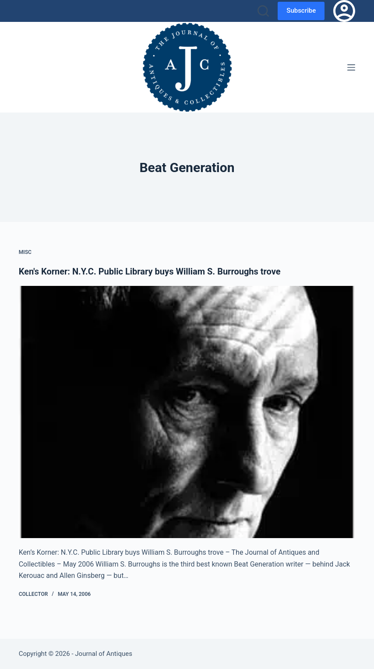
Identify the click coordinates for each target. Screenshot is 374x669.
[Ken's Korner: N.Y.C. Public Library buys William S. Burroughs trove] (187, 412)
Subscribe (301, 10)
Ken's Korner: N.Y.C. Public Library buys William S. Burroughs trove (150, 271)
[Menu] (351, 67)
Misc (25, 252)
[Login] (344, 11)
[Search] (263, 11)
